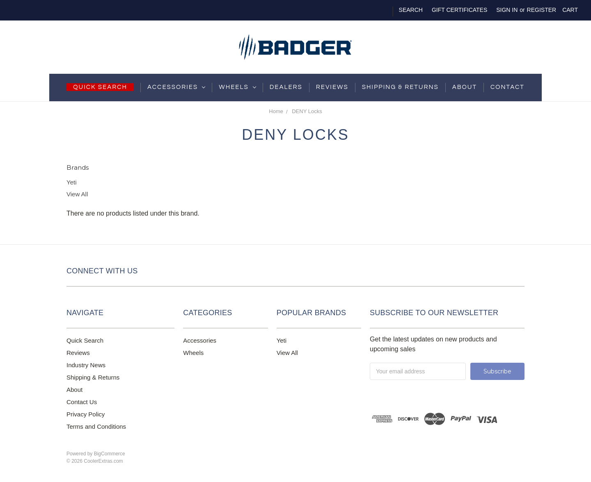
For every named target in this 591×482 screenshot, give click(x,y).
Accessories (176, 87)
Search (411, 10)
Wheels (237, 87)
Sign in (507, 10)
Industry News (85, 365)
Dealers (286, 87)
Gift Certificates (459, 10)
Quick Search (84, 340)
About (464, 87)
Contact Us (81, 401)
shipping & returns (400, 87)
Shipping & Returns (92, 377)
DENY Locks (307, 111)
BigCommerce (109, 454)
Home (276, 111)
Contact (507, 87)
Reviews (332, 87)
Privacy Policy (85, 414)
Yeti (71, 182)
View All (77, 194)
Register (542, 10)
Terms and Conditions (96, 426)
